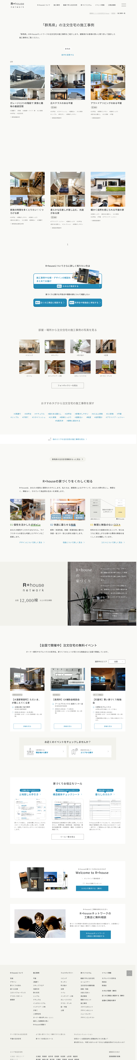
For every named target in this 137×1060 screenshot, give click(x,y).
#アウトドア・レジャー (57, 221)
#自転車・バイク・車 (29, 110)
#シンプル (53, 114)
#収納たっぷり (113, 111)
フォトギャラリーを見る (68, 385)
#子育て (25, 417)
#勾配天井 (59, 420)
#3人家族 (79, 111)
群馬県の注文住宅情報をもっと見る (67, 459)
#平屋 (111, 114)
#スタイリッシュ (62, 111)
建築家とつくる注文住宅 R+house (99, 13)
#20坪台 (93, 111)
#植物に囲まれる (73, 420)
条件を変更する (67, 54)
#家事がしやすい (71, 114)
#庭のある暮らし (96, 114)
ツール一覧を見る (67, 836)
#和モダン (61, 114)
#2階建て (13, 110)
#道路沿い (72, 111)
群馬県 (113, 13)
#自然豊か (98, 417)
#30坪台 (53, 111)
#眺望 (88, 417)
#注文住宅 (20, 113)
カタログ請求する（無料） (92, 888)
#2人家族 (40, 110)
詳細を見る (27, 726)
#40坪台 (12, 113)
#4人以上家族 (97, 414)
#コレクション (66, 224)
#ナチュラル (40, 414)
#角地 (19, 110)
